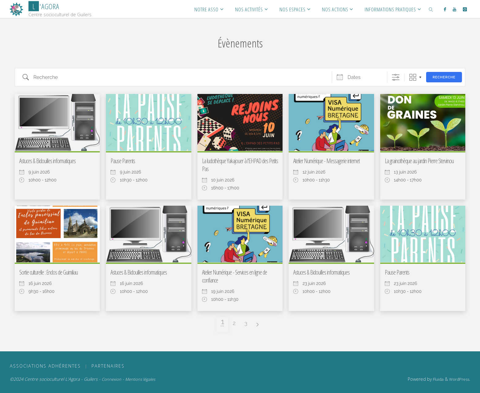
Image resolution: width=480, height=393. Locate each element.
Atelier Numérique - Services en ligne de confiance (234, 276)
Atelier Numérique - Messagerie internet (326, 161)
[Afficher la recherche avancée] (395, 77)
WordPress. (459, 379)
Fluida (438, 379)
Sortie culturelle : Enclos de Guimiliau (48, 272)
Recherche (444, 77)
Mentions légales (140, 379)
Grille (413, 77)
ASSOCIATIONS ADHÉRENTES (45, 366)
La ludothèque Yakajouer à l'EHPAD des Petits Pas (240, 165)
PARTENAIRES (108, 366)
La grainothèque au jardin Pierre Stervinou (419, 161)
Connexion (111, 379)
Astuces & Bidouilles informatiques (47, 161)
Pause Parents (123, 161)
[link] (431, 9)
